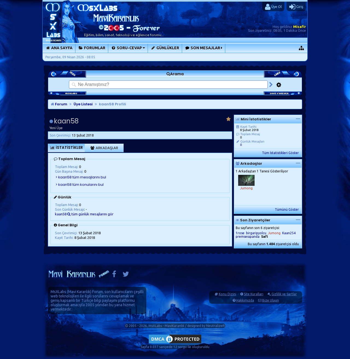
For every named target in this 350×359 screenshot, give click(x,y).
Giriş (296, 6)
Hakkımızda (245, 300)
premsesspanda (247, 236)
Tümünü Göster (287, 209)
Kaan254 (289, 233)
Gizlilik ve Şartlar (284, 294)
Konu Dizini (227, 294)
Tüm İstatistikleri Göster (280, 153)
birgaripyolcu (256, 233)
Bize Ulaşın (270, 300)
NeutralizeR (215, 326)
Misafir (299, 26)
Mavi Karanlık (79, 291)
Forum (59, 104)
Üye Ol (273, 6)
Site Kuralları (253, 294)
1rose (240, 233)
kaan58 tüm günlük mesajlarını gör (84, 214)
